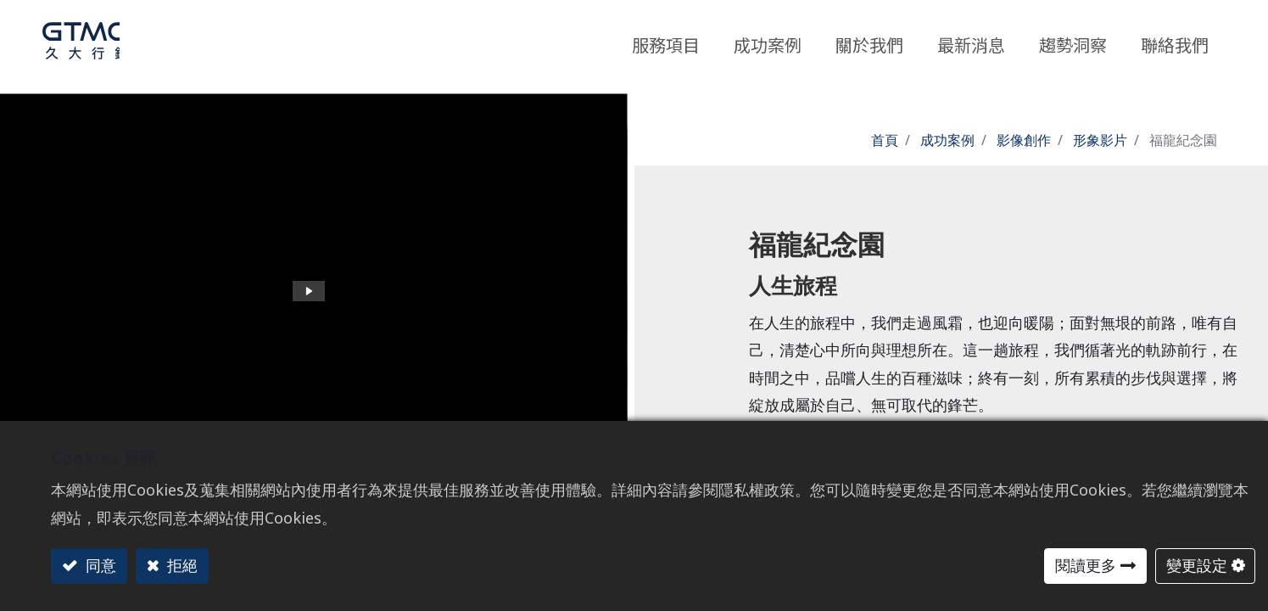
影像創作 (1024, 140)
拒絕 (180, 565)
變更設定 (1196, 565)
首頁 (884, 140)
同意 (98, 565)
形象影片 (1100, 140)
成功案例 (947, 140)
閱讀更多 (1085, 565)
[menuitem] (1073, 40)
